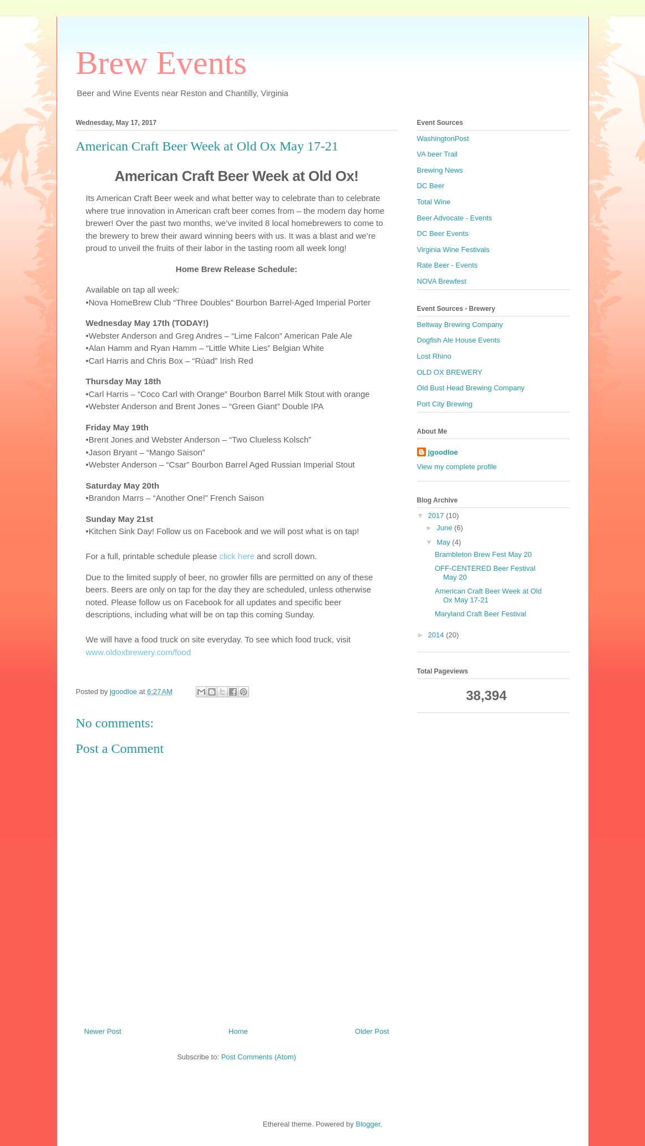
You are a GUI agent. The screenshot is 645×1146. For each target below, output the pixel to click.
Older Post (372, 1031)
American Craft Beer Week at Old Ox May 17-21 (488, 595)
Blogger (367, 1124)
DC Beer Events (443, 233)
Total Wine (434, 202)
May (444, 542)
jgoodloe (443, 452)
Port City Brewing (445, 404)
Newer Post (102, 1031)
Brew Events (161, 62)
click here (236, 556)
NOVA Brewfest (441, 281)
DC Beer (431, 186)
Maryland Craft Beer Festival (480, 614)
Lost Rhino (434, 356)
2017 (437, 515)
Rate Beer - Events (447, 265)
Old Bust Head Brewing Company (471, 388)
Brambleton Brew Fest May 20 (483, 554)
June (445, 528)
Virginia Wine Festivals (453, 249)
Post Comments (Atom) (258, 1057)
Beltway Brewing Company (460, 324)
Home (238, 1031)
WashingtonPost (443, 138)
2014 (437, 635)
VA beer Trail (437, 154)
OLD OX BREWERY (450, 372)
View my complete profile (457, 467)
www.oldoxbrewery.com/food (138, 652)
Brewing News (440, 170)
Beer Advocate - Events (454, 218)
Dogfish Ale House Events (458, 340)
